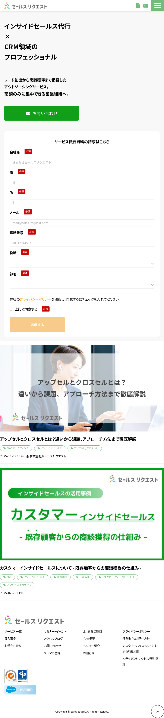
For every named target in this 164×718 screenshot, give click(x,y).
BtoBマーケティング (18, 448)
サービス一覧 (13, 631)
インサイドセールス (51, 448)
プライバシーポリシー (35, 299)
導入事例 (10, 638)
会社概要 (89, 638)
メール (14, 212)
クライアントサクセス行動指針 (140, 661)
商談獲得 (62, 577)
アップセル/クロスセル (86, 448)
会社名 (15, 152)
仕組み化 (84, 577)
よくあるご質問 (92, 631)
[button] (157, 5)
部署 (13, 273)
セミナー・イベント (55, 631)
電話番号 (16, 232)
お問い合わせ (146, 5)
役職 (13, 252)
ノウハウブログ (53, 638)
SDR (9, 577)
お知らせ (88, 653)
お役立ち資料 (13, 645)
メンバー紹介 (91, 645)
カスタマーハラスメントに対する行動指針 (140, 648)
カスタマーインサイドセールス (118, 577)
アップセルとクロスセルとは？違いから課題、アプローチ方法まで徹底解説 (68, 439)
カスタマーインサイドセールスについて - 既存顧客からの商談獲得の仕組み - (70, 568)
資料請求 (138, 5)
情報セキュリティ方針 (136, 638)
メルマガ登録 (52, 653)
